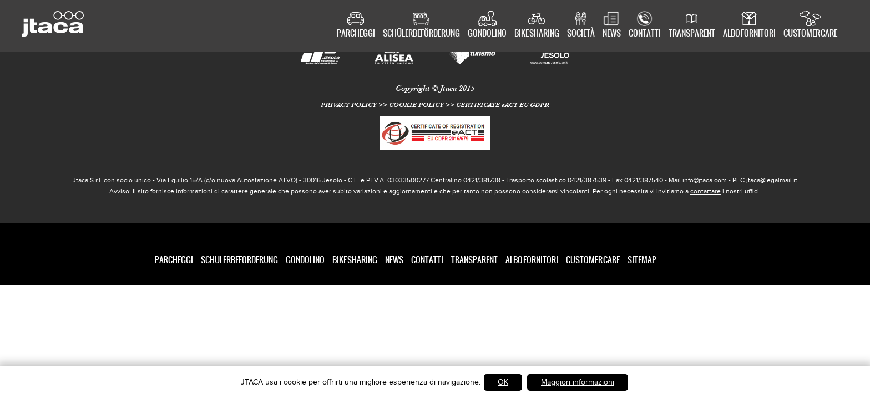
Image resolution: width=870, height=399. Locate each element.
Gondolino (487, 34)
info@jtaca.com (704, 180)
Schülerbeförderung (421, 34)
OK (503, 382)
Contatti (645, 34)
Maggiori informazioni (577, 382)
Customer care (810, 34)
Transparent (692, 34)
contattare (705, 191)
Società (581, 34)
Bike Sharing (536, 34)
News (612, 34)
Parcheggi (356, 34)
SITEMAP (642, 259)
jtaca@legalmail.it (771, 180)
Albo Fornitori (749, 34)
